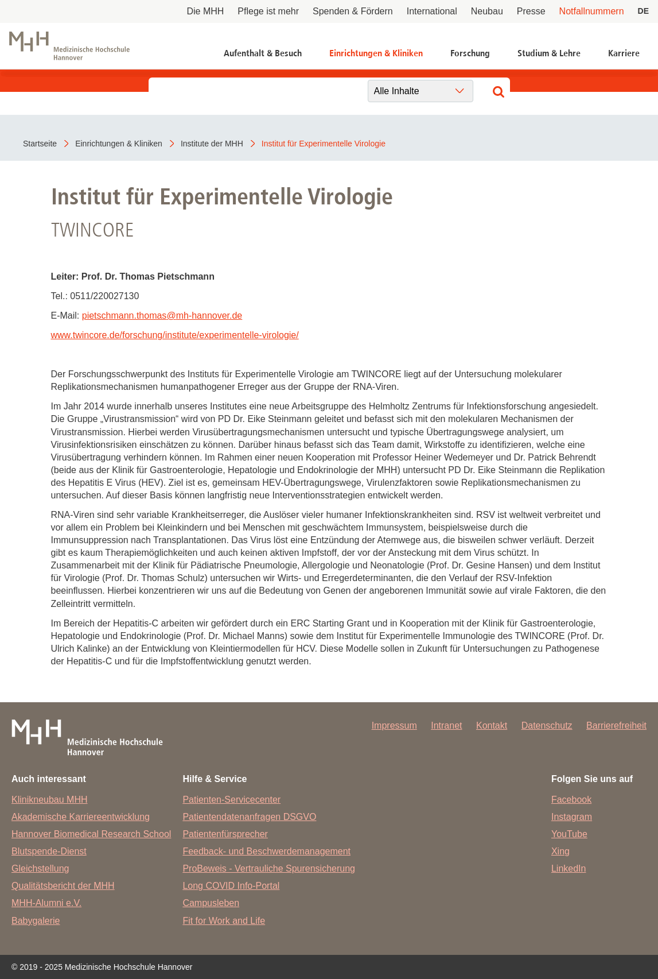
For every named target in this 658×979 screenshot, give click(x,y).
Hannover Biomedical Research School (91, 834)
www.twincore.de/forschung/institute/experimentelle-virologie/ (175, 335)
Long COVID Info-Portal (230, 886)
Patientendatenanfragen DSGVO (249, 817)
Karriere (624, 53)
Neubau (487, 11)
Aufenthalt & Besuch (263, 53)
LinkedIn (568, 868)
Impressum (394, 725)
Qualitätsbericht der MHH (63, 886)
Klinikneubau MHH (49, 799)
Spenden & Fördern (353, 11)
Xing (560, 851)
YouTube (569, 834)
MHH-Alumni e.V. (46, 903)
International (432, 11)
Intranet (446, 725)
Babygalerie (35, 921)
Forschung (470, 53)
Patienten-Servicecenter (231, 799)
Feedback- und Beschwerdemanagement (266, 851)
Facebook (571, 799)
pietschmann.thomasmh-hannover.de (162, 315)
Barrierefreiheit (616, 725)
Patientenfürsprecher (225, 834)
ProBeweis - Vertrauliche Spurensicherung (268, 868)
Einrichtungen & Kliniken (376, 53)
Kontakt (491, 725)
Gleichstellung (40, 868)
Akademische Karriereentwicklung (80, 817)
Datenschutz (547, 725)
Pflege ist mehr (268, 11)
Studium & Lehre (549, 53)
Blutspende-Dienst (49, 851)
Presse (531, 11)
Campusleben (210, 903)
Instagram (571, 817)
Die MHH (205, 11)
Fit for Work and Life (223, 921)
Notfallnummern (591, 11)
